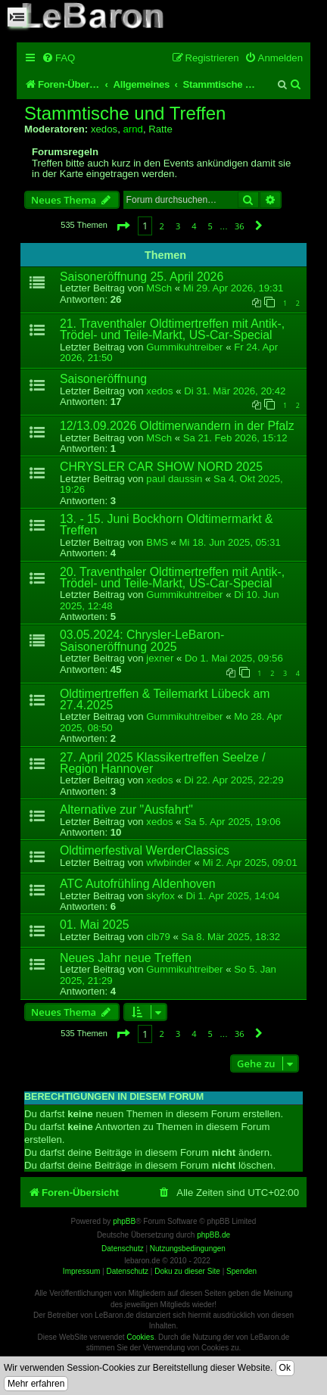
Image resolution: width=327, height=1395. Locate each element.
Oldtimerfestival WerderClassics (144, 850)
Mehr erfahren (36, 1383)
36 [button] (239, 226)
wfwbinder (168, 862)
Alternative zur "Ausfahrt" (126, 809)
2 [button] (162, 226)
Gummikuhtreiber (184, 347)
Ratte (160, 129)
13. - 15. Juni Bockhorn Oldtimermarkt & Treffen (166, 524)
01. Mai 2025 (94, 924)
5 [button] (210, 226)
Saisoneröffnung (103, 378)
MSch (159, 288)
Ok (285, 1367)
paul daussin (174, 478)
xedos (104, 129)
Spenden (241, 1271)
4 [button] (194, 226)
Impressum (81, 1271)
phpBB (124, 1221)
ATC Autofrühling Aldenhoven (138, 883)
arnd (132, 129)
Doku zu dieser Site (187, 1271)
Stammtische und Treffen (125, 113)
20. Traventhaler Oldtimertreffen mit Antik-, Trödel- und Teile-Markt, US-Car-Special (172, 577)
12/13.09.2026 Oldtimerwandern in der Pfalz (177, 425)
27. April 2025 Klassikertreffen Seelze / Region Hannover (163, 763)
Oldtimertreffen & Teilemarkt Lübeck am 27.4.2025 (164, 699)
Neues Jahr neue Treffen (126, 957)
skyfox (160, 895)
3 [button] (178, 226)
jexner (159, 658)
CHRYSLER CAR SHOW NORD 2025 (161, 466)
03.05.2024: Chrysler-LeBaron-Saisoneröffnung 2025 (142, 640)
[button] (122, 226)
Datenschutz (127, 1271)
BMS (157, 542)
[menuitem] (58, 58)
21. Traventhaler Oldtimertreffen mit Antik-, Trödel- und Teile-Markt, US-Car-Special (172, 329)
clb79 (158, 936)
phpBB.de (213, 1235)
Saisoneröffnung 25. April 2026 (141, 276)
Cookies (140, 1337)
